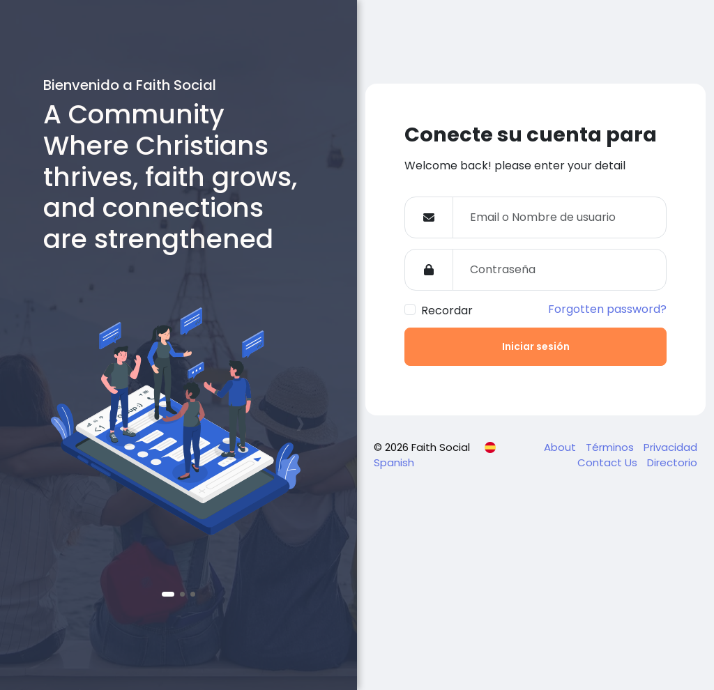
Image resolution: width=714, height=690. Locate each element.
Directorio (672, 462)
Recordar (447, 310)
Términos (611, 447)
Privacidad (670, 447)
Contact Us (608, 462)
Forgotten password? (607, 309)
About (561, 447)
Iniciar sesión (536, 346)
